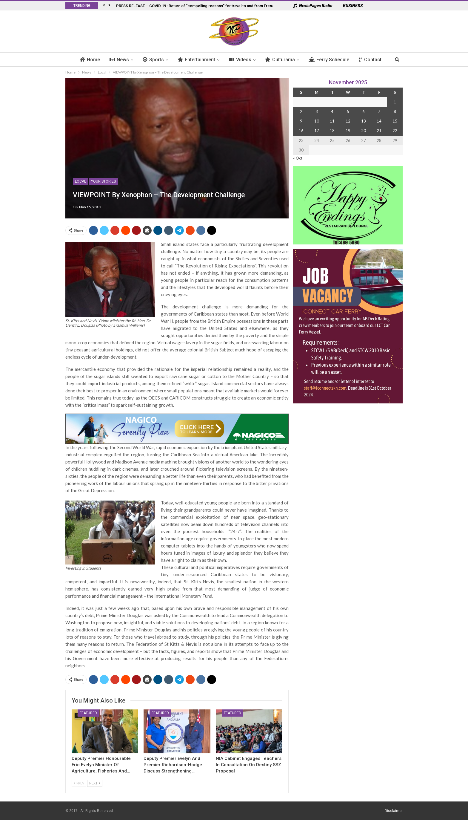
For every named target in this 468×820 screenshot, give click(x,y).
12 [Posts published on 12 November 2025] (348, 121)
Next (94, 783)
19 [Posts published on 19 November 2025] (348, 130)
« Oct (297, 158)
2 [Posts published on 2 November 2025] (301, 111)
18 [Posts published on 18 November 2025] (332, 130)
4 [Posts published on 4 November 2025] (332, 111)
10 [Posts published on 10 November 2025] (316, 121)
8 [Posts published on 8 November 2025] (395, 111)
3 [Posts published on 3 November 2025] (316, 111)
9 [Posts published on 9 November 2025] (301, 121)
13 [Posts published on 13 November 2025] (363, 121)
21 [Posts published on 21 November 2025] (379, 130)
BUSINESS (350, 5)
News (122, 59)
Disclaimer (394, 811)
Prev (79, 783)
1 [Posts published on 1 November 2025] (395, 102)
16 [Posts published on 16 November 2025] (301, 130)
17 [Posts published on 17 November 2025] (316, 130)
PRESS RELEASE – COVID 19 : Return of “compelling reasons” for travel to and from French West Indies (207, 6)
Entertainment (199, 59)
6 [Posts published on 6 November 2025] (363, 111)
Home (93, 59)
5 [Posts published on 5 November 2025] (348, 111)
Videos (243, 59)
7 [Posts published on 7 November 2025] (379, 111)
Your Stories (103, 181)
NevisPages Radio (312, 5)
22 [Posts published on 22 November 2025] (394, 130)
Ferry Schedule (332, 59)
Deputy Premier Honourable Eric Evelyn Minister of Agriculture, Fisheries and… (101, 765)
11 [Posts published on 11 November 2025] (332, 121)
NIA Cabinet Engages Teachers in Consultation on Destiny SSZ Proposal (248, 765)
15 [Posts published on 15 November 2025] (394, 121)
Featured (88, 713)
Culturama (283, 59)
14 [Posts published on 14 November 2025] (379, 121)
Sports (156, 59)
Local (80, 181)
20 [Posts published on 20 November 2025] (363, 130)
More (368, 59)
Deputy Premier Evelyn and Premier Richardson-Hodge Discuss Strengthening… (173, 765)
